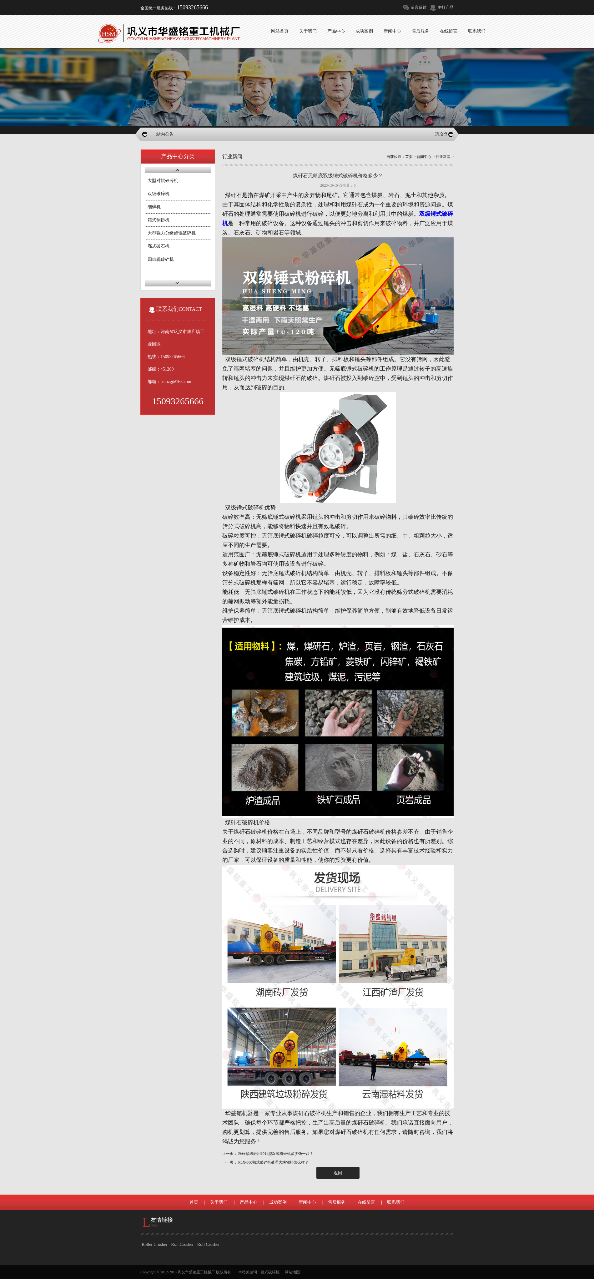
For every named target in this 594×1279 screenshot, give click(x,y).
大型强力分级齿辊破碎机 (172, 233)
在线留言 (366, 1202)
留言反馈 (418, 7)
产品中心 (248, 1202)
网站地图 (292, 1272)
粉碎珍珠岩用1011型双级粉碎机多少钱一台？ (275, 1153)
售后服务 (336, 1202)
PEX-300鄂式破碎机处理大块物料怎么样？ (273, 1162)
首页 (409, 156)
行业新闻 (443, 156)
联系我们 (396, 1202)
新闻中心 (423, 156)
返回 (338, 1172)
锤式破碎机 (270, 1272)
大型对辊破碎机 (163, 180)
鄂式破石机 (158, 246)
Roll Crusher (182, 1244)
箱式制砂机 (158, 220)
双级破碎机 (158, 193)
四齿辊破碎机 (161, 259)
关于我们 (219, 1202)
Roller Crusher (155, 1244)
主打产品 (445, 7)
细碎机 (154, 207)
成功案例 (278, 1202)
